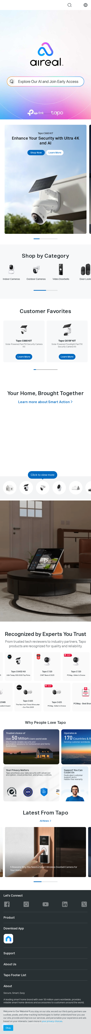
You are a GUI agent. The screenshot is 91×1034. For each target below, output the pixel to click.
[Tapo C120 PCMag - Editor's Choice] (77, 666)
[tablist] (45, 273)
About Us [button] (10, 964)
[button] (45, 561)
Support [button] (9, 953)
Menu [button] (5, 5)
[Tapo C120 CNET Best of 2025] (48, 666)
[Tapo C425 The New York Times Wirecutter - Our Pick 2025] (26, 697)
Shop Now (36, 152)
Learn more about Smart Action (44, 402)
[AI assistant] (45, 64)
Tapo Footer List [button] (15, 975)
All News (45, 821)
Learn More (55, 152)
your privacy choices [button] (52, 1021)
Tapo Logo (41, 5)
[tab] (11, 272)
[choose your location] (85, 5)
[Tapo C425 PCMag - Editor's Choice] (55, 697)
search (69, 5)
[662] (45, 852)
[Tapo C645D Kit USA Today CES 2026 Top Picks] (19, 666)
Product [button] (9, 917)
